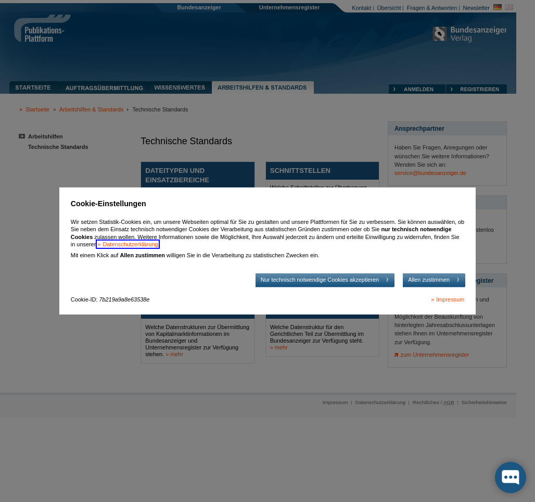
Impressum (450, 299)
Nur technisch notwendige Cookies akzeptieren (320, 280)
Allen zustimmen (429, 280)
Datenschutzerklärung (130, 244)
